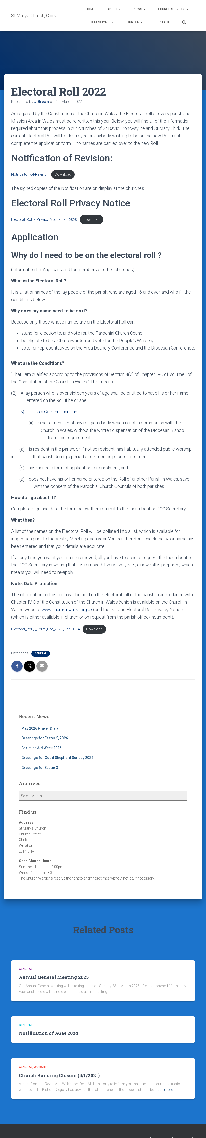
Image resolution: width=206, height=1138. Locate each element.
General (40, 654)
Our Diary (135, 22)
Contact (162, 22)
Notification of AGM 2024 (48, 1034)
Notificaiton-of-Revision (30, 174)
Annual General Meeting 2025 (54, 978)
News (139, 9)
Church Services (173, 9)
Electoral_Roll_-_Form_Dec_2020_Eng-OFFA (46, 630)
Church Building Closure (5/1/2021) (59, 1076)
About (114, 9)
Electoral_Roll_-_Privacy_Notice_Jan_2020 (44, 220)
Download (64, 174)
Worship (41, 1068)
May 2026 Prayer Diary (40, 729)
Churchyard (102, 22)
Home (90, 9)
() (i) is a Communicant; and (46, 412)
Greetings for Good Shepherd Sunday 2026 (57, 759)
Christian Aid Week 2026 (41, 749)
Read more (164, 1091)
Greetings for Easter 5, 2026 (44, 739)
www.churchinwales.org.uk (68, 610)
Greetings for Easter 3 (39, 769)
